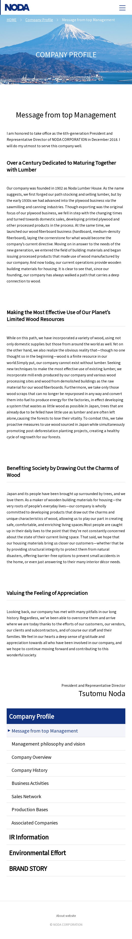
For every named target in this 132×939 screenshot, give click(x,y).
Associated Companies (35, 822)
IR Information (29, 837)
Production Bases (30, 809)
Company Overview (31, 757)
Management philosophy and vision (48, 743)
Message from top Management (45, 730)
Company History (29, 770)
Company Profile (31, 716)
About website (66, 915)
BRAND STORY (28, 868)
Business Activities (30, 783)
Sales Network (26, 796)
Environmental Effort (37, 852)
